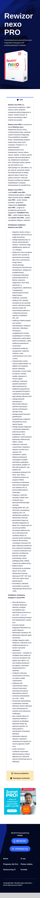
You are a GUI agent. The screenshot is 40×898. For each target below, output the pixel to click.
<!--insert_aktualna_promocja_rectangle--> (20, 801)
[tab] (20, 99)
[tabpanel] (20, 436)
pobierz (23, 615)
